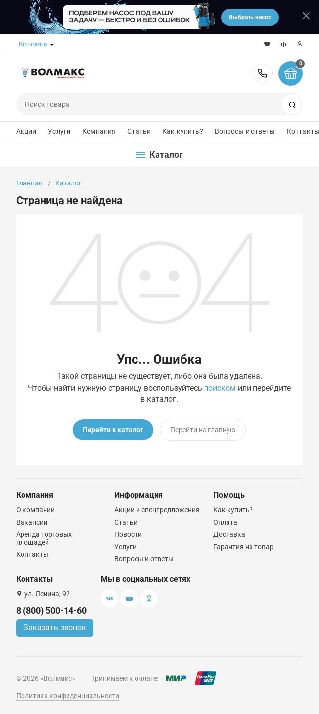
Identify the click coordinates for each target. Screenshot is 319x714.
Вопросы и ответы (245, 131)
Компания (98, 131)
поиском (220, 387)
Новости (128, 534)
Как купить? (182, 131)
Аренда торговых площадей (44, 538)
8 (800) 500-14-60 (263, 73)
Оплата (225, 522)
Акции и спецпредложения (157, 510)
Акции (26, 131)
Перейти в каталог (113, 430)
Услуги (59, 131)
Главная (29, 183)
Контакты (32, 554)
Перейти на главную (202, 430)
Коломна (33, 44)
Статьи (139, 131)
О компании (35, 510)
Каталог (68, 183)
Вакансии (31, 522)
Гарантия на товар (243, 547)
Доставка (229, 534)
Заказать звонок (54, 627)
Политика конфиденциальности (67, 696)
